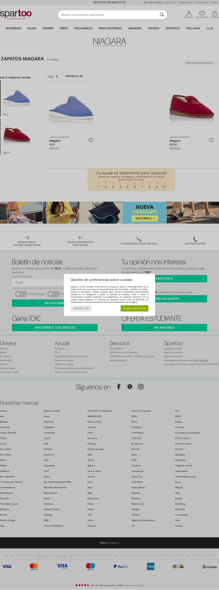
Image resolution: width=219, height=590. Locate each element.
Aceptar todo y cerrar (134, 308)
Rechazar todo (81, 308)
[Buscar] (162, 14)
